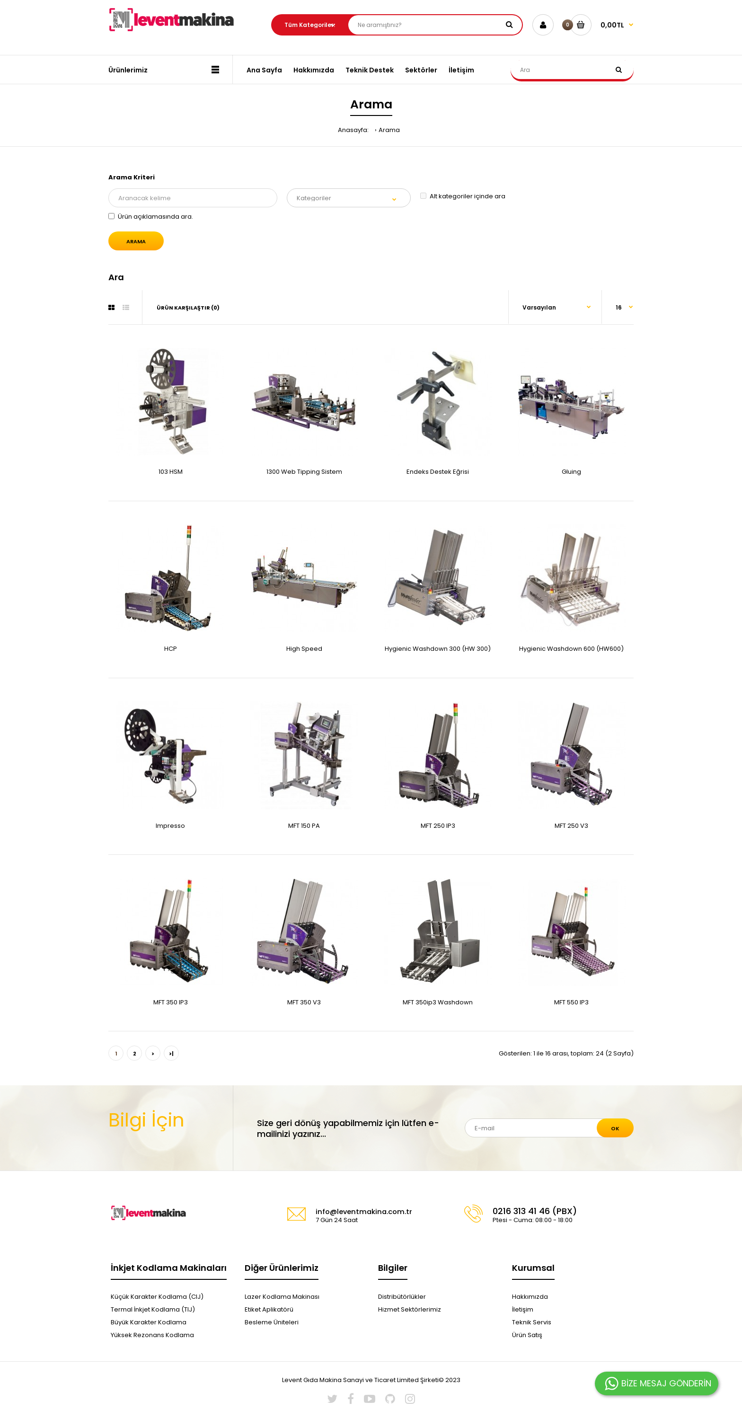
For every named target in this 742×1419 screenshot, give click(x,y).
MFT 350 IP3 (170, 1002)
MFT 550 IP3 (571, 1002)
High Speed (304, 648)
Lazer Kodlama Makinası (282, 1296)
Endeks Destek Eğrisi (437, 471)
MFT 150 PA (304, 825)
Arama (389, 129)
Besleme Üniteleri (272, 1322)
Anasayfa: (353, 129)
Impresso (170, 825)
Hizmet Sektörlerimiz (409, 1309)
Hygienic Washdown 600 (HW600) (571, 648)
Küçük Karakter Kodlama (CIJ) (157, 1296)
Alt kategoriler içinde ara (462, 196)
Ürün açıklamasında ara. (150, 216)
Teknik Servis (531, 1322)
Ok (615, 1128)
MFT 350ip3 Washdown (438, 1002)
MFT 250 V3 (571, 825)
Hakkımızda (530, 1296)
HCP (170, 648)
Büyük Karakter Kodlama (148, 1322)
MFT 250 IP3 (438, 825)
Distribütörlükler (402, 1296)
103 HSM (171, 471)
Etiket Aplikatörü (269, 1309)
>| (171, 1053)
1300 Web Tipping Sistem (304, 471)
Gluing (571, 471)
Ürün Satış (527, 1334)
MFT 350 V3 (304, 1002)
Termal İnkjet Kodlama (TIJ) (153, 1309)
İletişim (522, 1309)
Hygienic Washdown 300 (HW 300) (438, 648)
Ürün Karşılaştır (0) (188, 307)
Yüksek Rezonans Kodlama (152, 1334)
